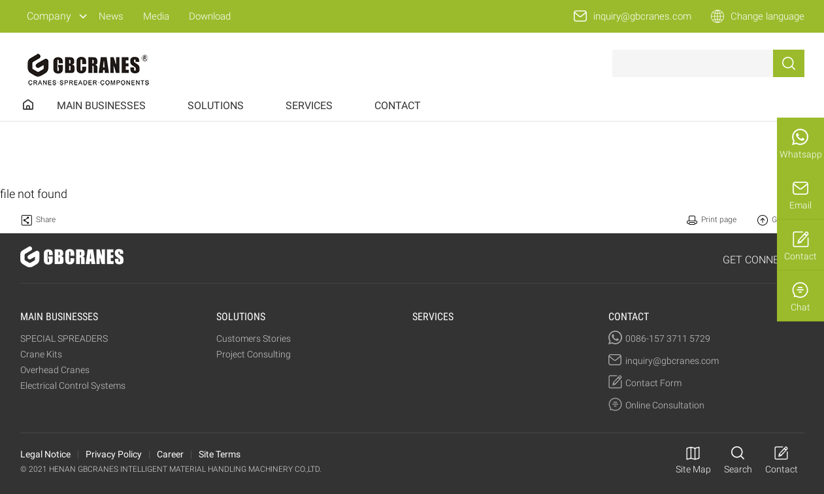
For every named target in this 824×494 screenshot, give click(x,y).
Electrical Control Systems (72, 385)
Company (49, 16)
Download (210, 16)
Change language (767, 16)
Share (46, 219)
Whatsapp (801, 154)
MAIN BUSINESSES (101, 105)
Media (156, 16)
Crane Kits (41, 354)
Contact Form (653, 383)
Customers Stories (253, 338)
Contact (800, 256)
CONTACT (397, 105)
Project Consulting (253, 354)
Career (170, 454)
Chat (800, 307)
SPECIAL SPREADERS (64, 338)
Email (800, 205)
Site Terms (219, 454)
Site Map (693, 469)
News (111, 16)
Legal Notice (45, 454)
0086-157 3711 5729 (667, 338)
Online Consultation (664, 405)
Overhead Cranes (55, 370)
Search (738, 469)
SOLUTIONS (216, 105)
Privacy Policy (114, 454)
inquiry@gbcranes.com (642, 16)
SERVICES (309, 105)
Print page (718, 219)
